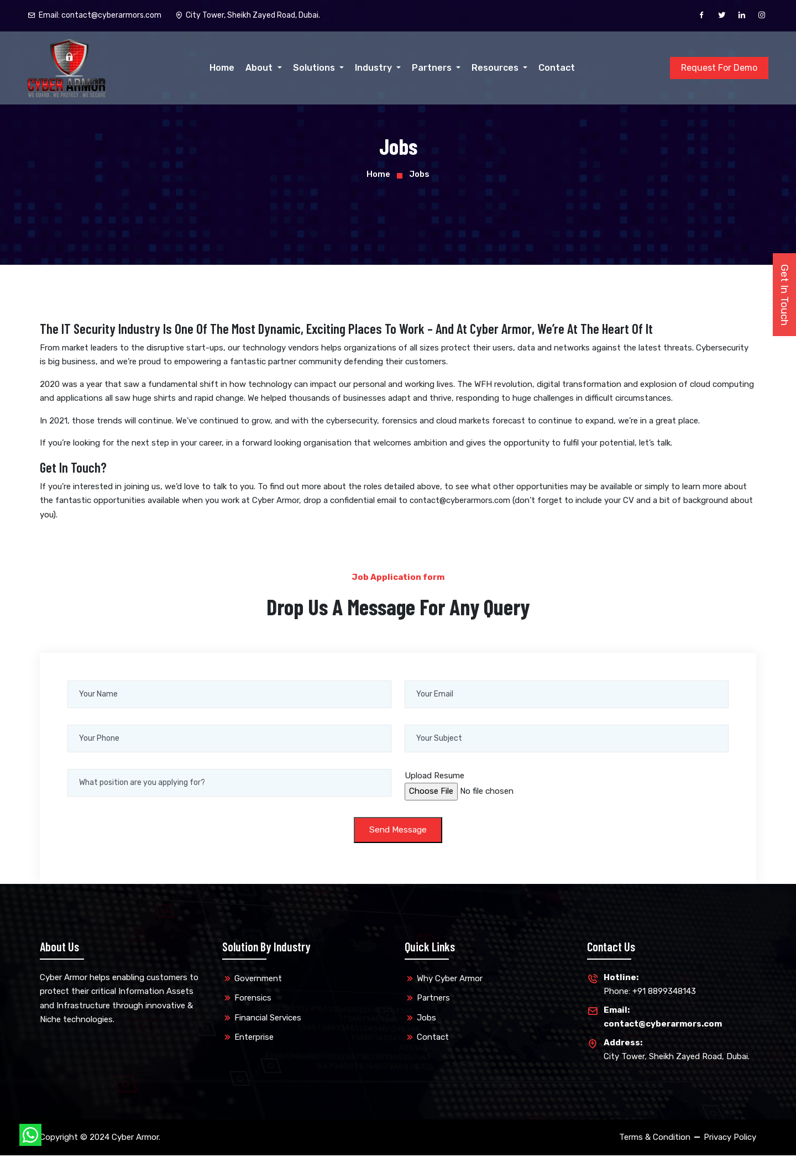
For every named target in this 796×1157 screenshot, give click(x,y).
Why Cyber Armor (450, 980)
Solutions (315, 67)
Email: (94, 15)
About (260, 67)
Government (258, 980)
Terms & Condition (654, 1138)
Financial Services (267, 1019)
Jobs (426, 1019)
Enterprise (254, 1039)
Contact (556, 67)
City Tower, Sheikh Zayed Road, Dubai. (677, 1050)
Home (222, 67)
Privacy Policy (730, 1138)
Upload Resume (434, 776)
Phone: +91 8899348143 (650, 985)
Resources (496, 67)
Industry (374, 67)
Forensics (252, 999)
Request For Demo (719, 67)
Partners (433, 67)
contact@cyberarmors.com (461, 500)
